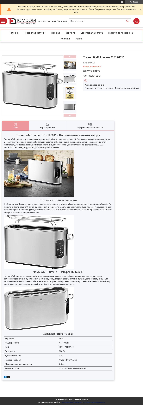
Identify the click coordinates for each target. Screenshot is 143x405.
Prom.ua (85, 400)
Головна (13, 33)
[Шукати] (127, 21)
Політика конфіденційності (94, 402)
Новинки (65, 38)
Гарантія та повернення (121, 33)
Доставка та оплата (92, 33)
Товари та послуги (34, 33)
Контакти (70, 33)
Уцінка (78, 38)
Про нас (55, 33)
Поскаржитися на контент (72, 402)
